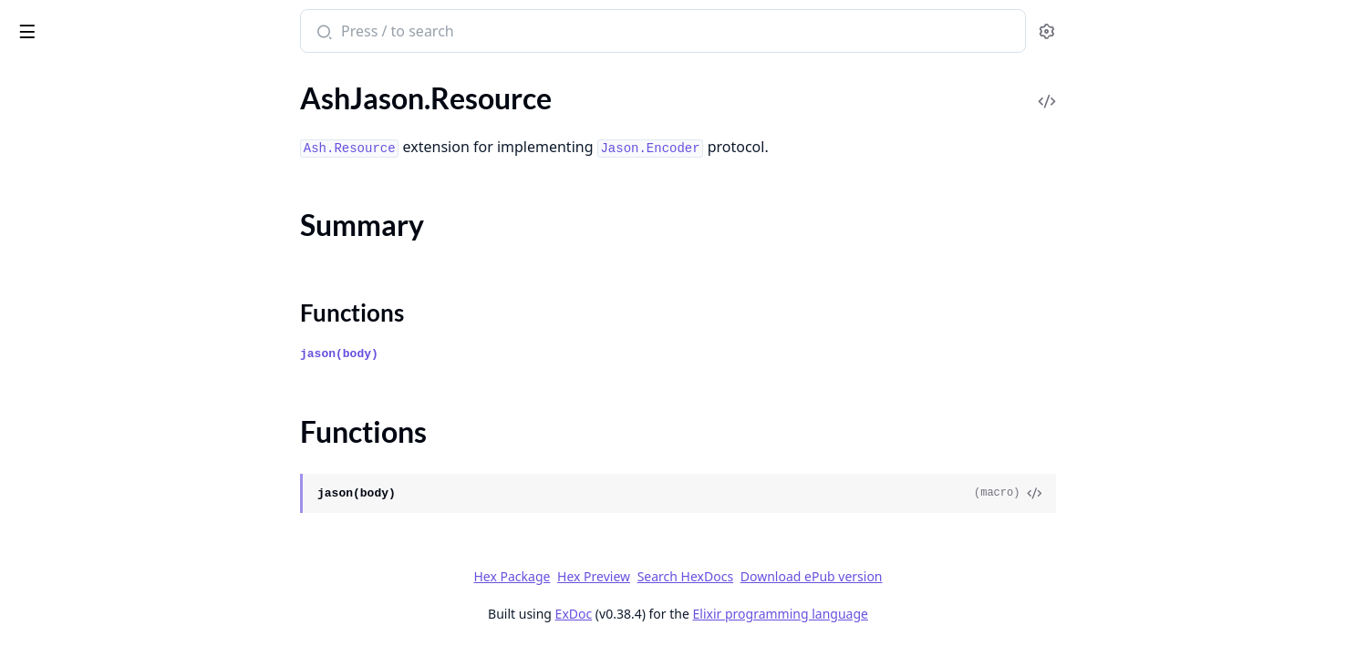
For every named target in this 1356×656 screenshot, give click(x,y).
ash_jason (51, 22)
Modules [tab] (109, 78)
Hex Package (648, 576)
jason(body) (476, 354)
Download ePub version (948, 576)
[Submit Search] (459, 33)
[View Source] (1171, 494)
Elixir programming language (917, 613)
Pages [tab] (33, 78)
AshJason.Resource (74, 142)
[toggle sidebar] (249, 28)
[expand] (255, 121)
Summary (61, 174)
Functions (63, 196)
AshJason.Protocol (72, 118)
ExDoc (711, 613)
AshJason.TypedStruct (82, 229)
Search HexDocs (822, 576)
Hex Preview (730, 576)
